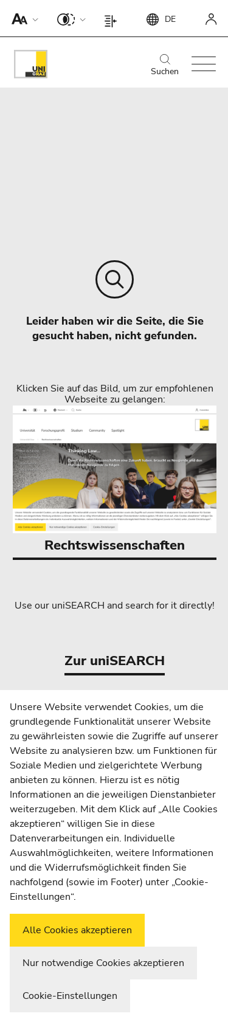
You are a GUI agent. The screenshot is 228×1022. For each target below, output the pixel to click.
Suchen (165, 65)
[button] (22, 18)
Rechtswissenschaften (114, 480)
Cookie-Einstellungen (69, 996)
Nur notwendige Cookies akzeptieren (103, 963)
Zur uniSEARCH (114, 661)
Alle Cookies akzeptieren (77, 930)
